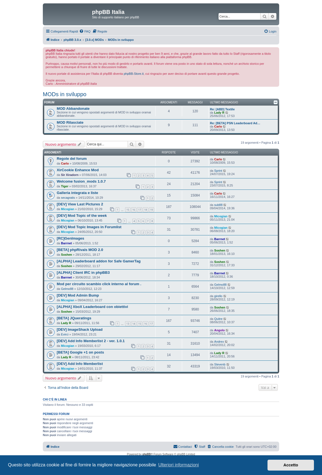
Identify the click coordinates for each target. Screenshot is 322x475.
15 (127, 210)
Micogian (67, 209)
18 (145, 210)
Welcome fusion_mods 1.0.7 (81, 181)
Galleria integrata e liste (77, 193)
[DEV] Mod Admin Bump (78, 295)
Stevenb (219, 364)
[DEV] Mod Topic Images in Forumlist (89, 227)
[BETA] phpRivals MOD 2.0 (80, 250)
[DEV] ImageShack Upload (80, 329)
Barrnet (66, 243)
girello (218, 296)
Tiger (64, 186)
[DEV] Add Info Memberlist (80, 364)
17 (139, 210)
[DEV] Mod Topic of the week (82, 215)
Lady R (219, 112)
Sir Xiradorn (69, 174)
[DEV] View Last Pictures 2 (80, 204)
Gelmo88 (67, 288)
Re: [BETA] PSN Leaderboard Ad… (235, 123)
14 (133, 323)
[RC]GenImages (70, 238)
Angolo (219, 330)
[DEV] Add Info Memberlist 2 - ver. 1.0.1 (91, 341)
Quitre (218, 318)
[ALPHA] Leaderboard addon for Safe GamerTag (99, 261)
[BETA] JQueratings (74, 318)
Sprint (218, 170)
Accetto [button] (290, 465)
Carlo (218, 126)
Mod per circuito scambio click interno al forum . (99, 284)
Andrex (219, 341)
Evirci (64, 334)
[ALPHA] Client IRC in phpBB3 (83, 272)
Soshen (66, 254)
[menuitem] (84, 31)
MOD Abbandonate (73, 108)
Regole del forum (72, 158)
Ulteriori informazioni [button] (178, 464)
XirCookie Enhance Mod (78, 170)
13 (127, 323)
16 (133, 210)
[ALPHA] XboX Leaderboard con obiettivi (92, 307)
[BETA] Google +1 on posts (80, 352)
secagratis (68, 197)
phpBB (146, 454)
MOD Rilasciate (70, 122)
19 (151, 210)
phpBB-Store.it (134, 73)
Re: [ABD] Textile (222, 109)
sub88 (218, 205)
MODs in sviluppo (64, 94)
